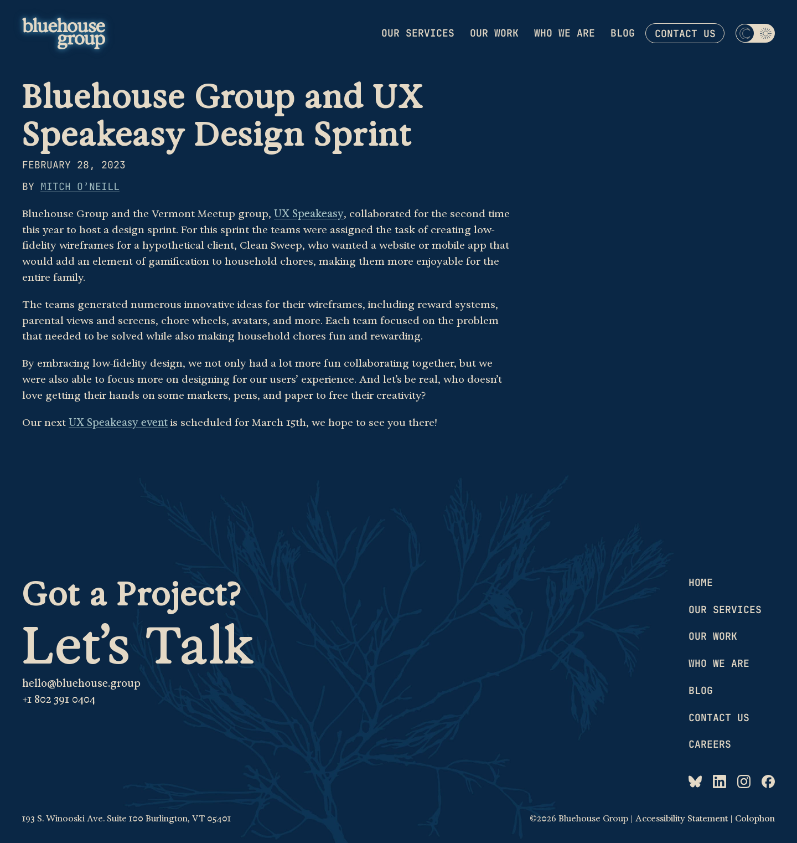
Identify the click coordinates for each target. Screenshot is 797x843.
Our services (417, 33)
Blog (622, 33)
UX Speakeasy (309, 214)
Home (701, 582)
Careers (710, 744)
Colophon (755, 819)
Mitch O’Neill (80, 186)
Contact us (685, 33)
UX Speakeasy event (118, 423)
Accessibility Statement (681, 819)
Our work (494, 33)
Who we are (564, 33)
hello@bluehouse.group (81, 683)
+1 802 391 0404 (58, 699)
